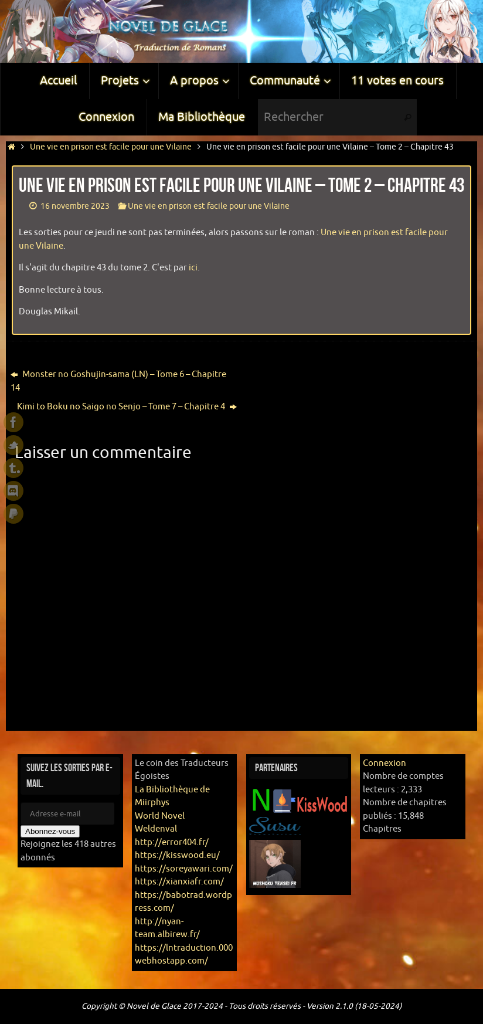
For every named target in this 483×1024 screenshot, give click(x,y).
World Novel (160, 816)
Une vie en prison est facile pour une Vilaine (111, 147)
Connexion (384, 763)
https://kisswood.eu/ (177, 855)
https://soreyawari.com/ (184, 868)
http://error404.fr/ (172, 842)
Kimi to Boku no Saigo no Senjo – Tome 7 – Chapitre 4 (127, 406)
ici (193, 267)
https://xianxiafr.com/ (179, 881)
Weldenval (156, 829)
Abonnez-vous (50, 831)
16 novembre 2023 (75, 206)
